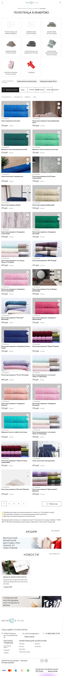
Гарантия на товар (24, 652)
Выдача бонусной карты (14, 577)
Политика (38, 646)
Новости (37, 644)
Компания (41, 641)
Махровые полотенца (52, 32)
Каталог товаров (8, 642)
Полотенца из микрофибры (11, 32)
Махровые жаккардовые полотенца (52, 53)
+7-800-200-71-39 (52, 633)
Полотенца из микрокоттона (31, 52)
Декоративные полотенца (11, 73)
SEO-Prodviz (39, 671)
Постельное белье (7, 646)
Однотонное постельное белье (27, 81)
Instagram (46, 660)
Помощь (21, 644)
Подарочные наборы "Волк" (48, 81)
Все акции (55, 530)
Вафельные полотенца (31, 32)
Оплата (21, 646)
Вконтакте (42, 660)
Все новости (54, 554)
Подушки (7, 650)
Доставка (22, 649)
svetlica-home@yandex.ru (31, 633)
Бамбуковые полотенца (10, 52)
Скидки (31, 72)
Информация (26, 641)
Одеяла (6, 653)
